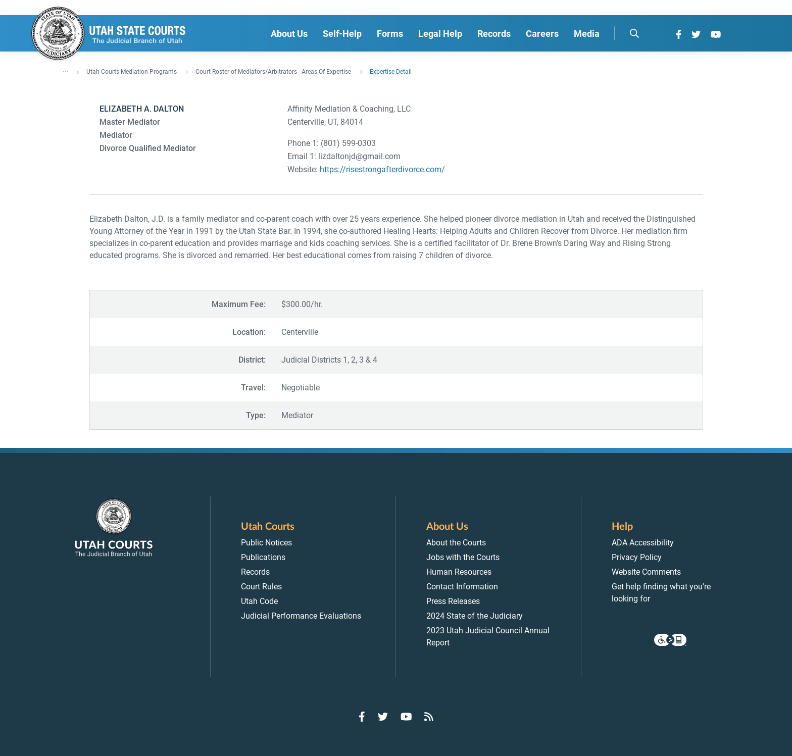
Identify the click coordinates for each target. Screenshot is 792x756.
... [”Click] (66, 69)
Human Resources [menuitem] (458, 572)
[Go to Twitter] (696, 34)
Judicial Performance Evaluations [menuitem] (301, 616)
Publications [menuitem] (263, 557)
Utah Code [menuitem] (259, 601)
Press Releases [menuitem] (453, 601)
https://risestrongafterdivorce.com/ (382, 169)
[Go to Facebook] (678, 34)
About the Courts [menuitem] (456, 542)
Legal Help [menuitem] (440, 33)
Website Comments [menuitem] (646, 572)
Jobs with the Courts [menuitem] (463, 557)
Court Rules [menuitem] (261, 586)
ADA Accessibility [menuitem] (643, 542)
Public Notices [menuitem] (266, 542)
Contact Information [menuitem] (462, 586)
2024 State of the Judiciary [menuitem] (474, 616)
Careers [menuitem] (542, 33)
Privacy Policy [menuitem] (637, 557)
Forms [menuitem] (390, 33)
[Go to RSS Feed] (429, 717)
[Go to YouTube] (716, 34)
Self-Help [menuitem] (342, 33)
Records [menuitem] (494, 33)
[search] (634, 33)
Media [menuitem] (587, 33)
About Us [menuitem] (289, 33)
